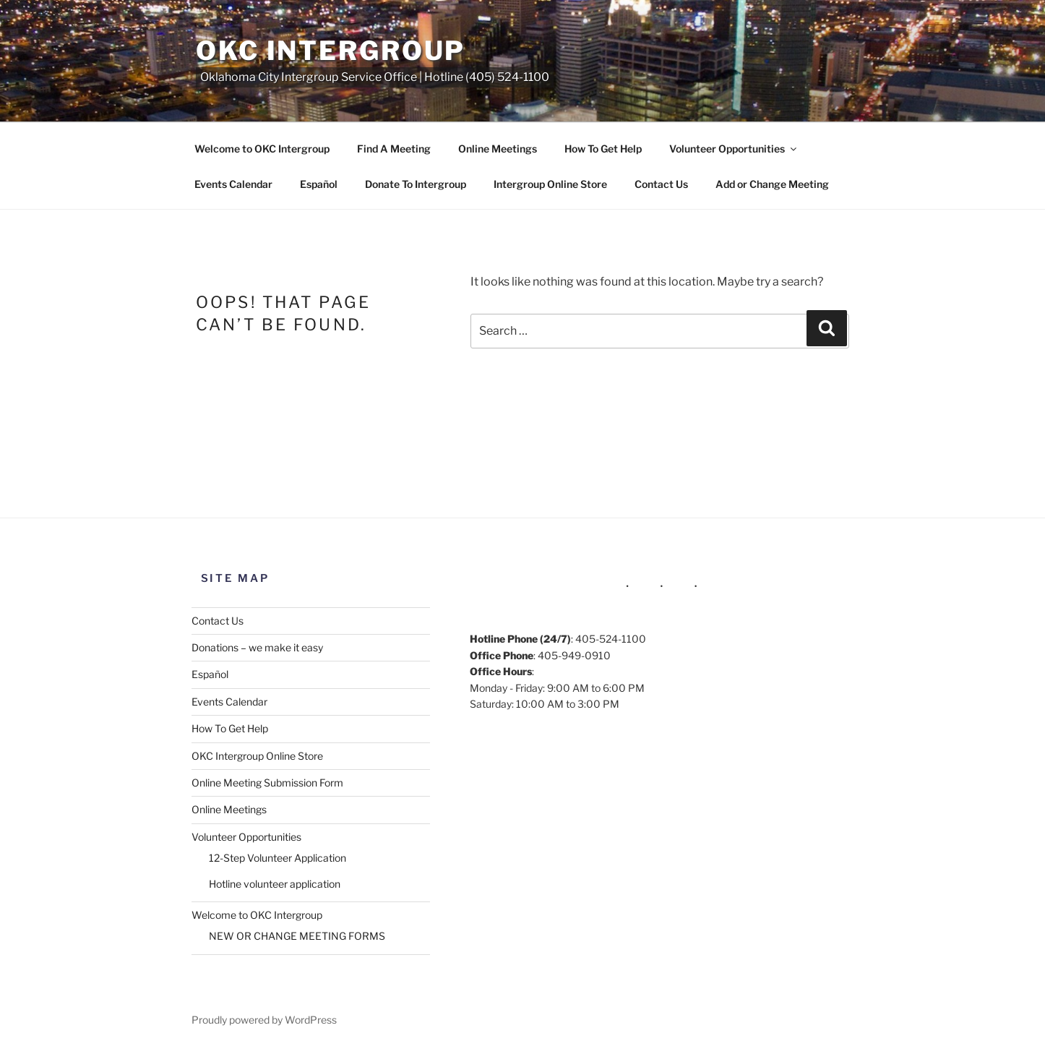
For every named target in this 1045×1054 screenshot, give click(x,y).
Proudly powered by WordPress (264, 1020)
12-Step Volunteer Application (277, 858)
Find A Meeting (394, 148)
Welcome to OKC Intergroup (262, 148)
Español (318, 184)
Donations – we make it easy (257, 647)
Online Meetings (497, 148)
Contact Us (661, 184)
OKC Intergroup (330, 51)
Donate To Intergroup (415, 184)
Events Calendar (233, 184)
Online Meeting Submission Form (267, 782)
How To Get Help (603, 148)
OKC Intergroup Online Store (257, 756)
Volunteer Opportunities (734, 148)
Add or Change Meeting (772, 184)
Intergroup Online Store (550, 184)
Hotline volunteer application (274, 884)
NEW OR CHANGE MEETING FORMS (297, 936)
